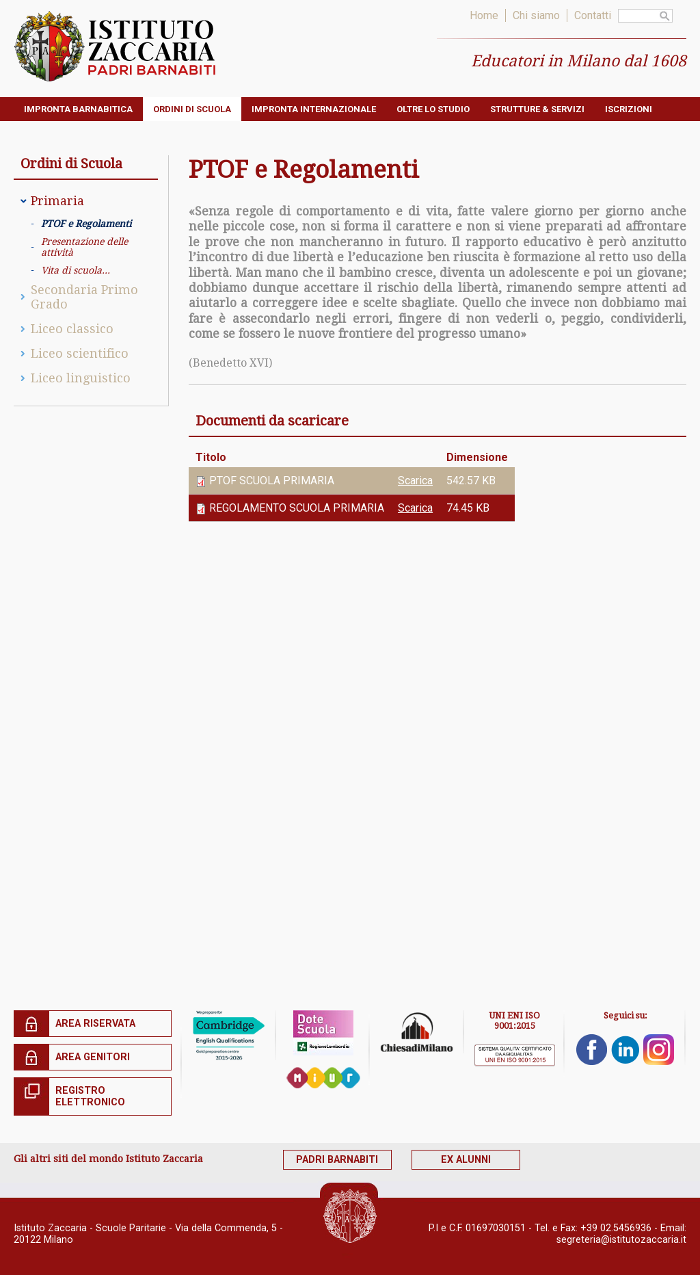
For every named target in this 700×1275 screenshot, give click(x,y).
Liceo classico (72, 328)
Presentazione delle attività (84, 247)
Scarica (415, 480)
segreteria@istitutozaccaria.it (621, 1235)
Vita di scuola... (75, 270)
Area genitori (92, 1057)
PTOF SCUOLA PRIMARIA (271, 480)
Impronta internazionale (314, 109)
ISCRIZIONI (628, 109)
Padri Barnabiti (343, 1160)
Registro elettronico (90, 1096)
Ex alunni (484, 1160)
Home (484, 15)
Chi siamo (536, 15)
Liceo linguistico (81, 378)
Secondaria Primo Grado (84, 296)
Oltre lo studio (433, 109)
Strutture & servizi (537, 109)
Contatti (592, 15)
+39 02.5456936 (615, 1223)
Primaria (57, 201)
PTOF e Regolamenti (86, 223)
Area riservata (95, 1023)
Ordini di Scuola (192, 109)
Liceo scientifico (80, 353)
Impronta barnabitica (78, 109)
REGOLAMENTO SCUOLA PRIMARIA (296, 507)
